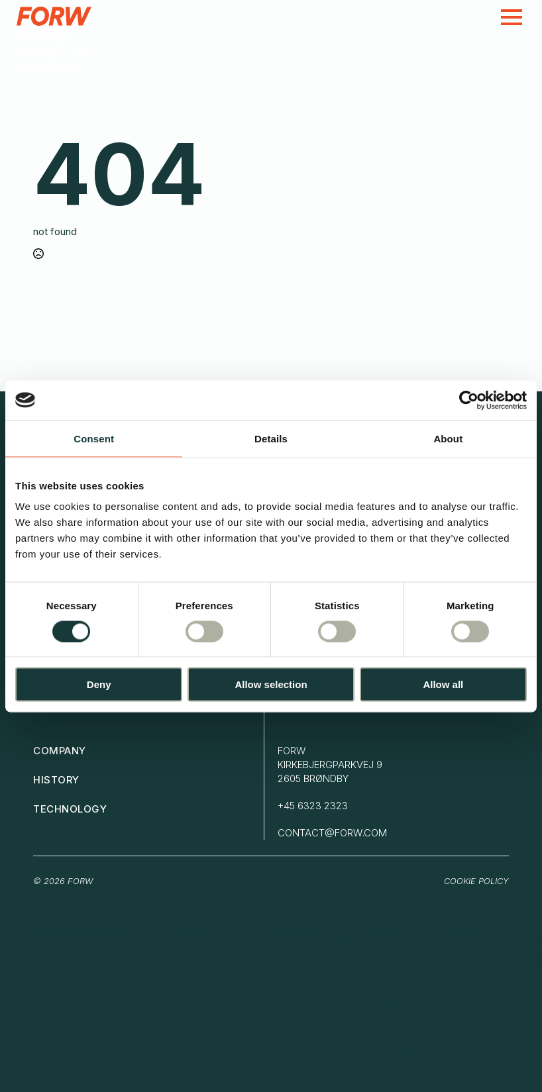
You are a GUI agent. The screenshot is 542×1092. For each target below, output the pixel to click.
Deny (99, 684)
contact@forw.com (332, 832)
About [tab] (447, 438)
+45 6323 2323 (313, 805)
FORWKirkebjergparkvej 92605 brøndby (330, 764)
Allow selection (271, 684)
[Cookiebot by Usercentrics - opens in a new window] (469, 400)
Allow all (443, 684)
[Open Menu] (511, 17)
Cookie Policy (476, 881)
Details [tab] (271, 438)
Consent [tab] (94, 438)
